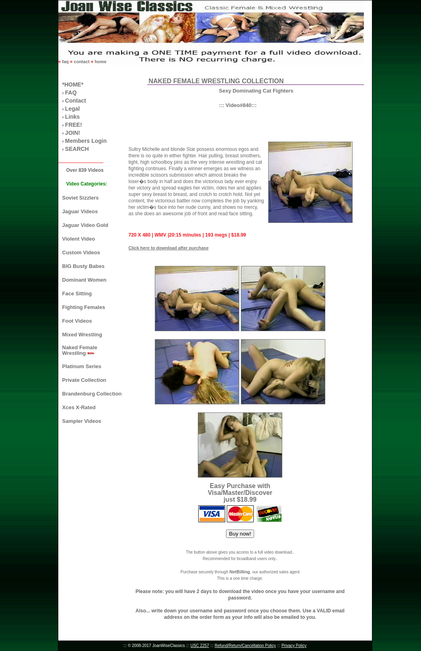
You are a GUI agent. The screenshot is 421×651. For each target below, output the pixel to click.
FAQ (71, 92)
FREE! (73, 125)
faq (65, 61)
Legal (72, 108)
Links (72, 116)
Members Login (86, 141)
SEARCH (77, 149)
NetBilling (239, 571)
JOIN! (72, 133)
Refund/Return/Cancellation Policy (245, 645)
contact (82, 61)
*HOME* (73, 84)
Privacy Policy (293, 645)
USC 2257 (200, 645)
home (99, 61)
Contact (75, 100)
